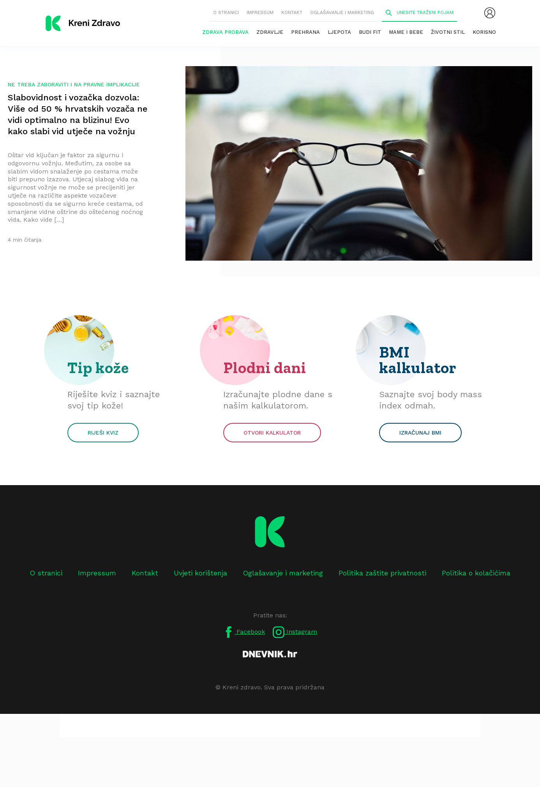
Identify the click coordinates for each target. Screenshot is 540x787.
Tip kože (98, 367)
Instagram (295, 632)
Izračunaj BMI (420, 432)
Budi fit (370, 32)
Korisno (484, 32)
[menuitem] (490, 13)
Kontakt (291, 12)
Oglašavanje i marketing (342, 12)
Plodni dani (264, 367)
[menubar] (490, 13)
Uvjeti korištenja (200, 573)
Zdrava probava (225, 32)
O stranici (226, 12)
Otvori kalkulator (272, 432)
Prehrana (305, 32)
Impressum (260, 12)
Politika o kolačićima (476, 573)
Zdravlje (269, 32)
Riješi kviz (103, 432)
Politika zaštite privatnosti (382, 573)
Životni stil (448, 32)
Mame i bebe (406, 32)
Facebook (244, 632)
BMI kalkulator (418, 360)
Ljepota (339, 32)
